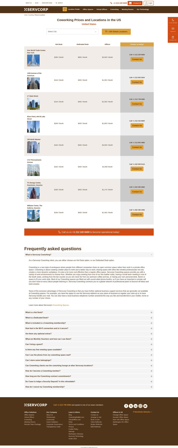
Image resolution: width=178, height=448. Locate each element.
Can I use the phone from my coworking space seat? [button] (89, 352)
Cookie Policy (73, 427)
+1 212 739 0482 (139, 97)
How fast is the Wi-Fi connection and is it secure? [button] (89, 325)
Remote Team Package (32, 422)
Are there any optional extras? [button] (89, 331)
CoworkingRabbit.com (76, 415)
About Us (29, 3)
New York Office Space (121, 417)
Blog (36, 3)
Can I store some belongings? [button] (89, 357)
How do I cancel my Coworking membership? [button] (89, 384)
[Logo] (36, 9)
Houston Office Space (120, 415)
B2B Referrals (96, 424)
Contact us (94, 412)
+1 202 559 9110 (139, 162)
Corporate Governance (54, 422)
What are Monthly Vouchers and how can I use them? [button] (89, 336)
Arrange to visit (173, 37)
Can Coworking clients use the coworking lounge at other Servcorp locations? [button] (89, 363)
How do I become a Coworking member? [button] (89, 368)
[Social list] (126, 403)
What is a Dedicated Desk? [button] (89, 315)
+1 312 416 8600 (139, 118)
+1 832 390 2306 (139, 207)
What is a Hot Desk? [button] (89, 310)
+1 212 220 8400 (173, 20)
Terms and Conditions (76, 422)
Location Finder (74, 9)
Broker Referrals (96, 422)
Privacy (71, 424)
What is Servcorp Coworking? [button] (88, 252)
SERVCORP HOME (47, 3)
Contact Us (173, 29)
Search (60, 3)
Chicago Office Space (120, 412)
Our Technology (143, 9)
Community (50, 417)
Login (148, 3)
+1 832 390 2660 (139, 184)
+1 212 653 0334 (139, 75)
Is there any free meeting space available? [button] (89, 347)
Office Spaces (88, 9)
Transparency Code (53, 424)
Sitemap (71, 429)
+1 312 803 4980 (139, 140)
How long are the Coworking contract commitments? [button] (89, 373)
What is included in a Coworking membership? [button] (89, 320)
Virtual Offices (101, 9)
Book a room (95, 417)
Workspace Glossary (76, 431)
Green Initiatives (52, 419)
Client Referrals (96, 419)
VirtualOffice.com (75, 417)
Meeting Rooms (128, 9)
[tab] (89, 252)
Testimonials (50, 415)
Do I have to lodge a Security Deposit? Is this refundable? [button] (89, 379)
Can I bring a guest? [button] (89, 341)
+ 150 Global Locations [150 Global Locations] (116, 32)
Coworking (114, 9)
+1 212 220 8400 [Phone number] (120, 3)
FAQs (71, 419)
